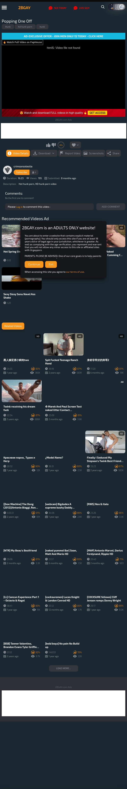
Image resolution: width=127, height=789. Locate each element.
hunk (42, 26)
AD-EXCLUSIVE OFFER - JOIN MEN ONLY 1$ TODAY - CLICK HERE (63, 36)
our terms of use (75, 271)
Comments (13, 193)
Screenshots (96, 153)
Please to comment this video (29, 206)
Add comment (111, 206)
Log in (19, 206)
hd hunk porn (25, 26)
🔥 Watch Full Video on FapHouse (22, 42)
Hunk (8, 26)
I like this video (48, 145)
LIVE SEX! (81, 8)
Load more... (63, 668)
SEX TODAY (57, 8)
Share (116, 153)
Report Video (72, 153)
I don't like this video (53, 145)
